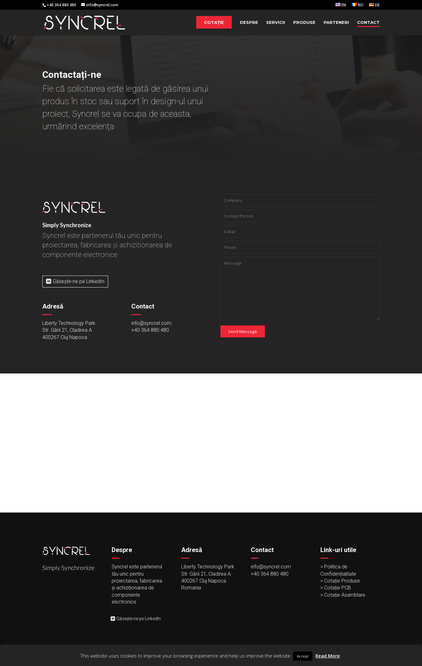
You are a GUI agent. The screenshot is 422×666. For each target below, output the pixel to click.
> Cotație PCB (335, 588)
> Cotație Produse (340, 581)
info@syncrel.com (151, 323)
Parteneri (336, 22)
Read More (327, 656)
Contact (368, 22)
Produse (304, 22)
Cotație (214, 22)
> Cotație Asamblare (342, 595)
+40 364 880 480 (150, 330)
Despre (249, 22)
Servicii (275, 22)
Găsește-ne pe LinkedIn (78, 281)
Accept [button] (303, 656)
